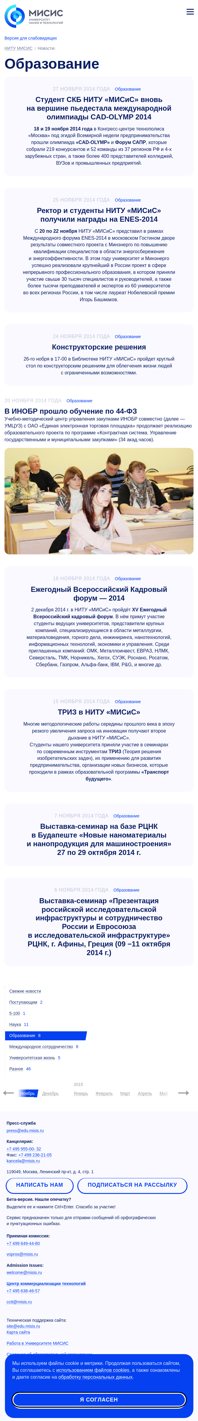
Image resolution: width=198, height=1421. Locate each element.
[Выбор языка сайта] (162, 10)
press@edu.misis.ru (25, 1130)
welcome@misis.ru (24, 1272)
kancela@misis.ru (23, 1161)
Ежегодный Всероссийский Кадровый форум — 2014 (99, 593)
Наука (15, 1024)
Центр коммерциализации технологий (46, 1283)
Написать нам (39, 1185)
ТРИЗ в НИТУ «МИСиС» (99, 712)
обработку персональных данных (95, 1377)
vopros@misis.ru (22, 1254)
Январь (81, 1093)
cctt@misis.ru (19, 1302)
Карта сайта (18, 1332)
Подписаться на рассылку (132, 1185)
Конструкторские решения (99, 347)
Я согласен (99, 1400)
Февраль (104, 1093)
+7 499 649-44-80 (23, 1243)
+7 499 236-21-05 (35, 1155)
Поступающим (23, 1002)
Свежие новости (25, 991)
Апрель (145, 1093)
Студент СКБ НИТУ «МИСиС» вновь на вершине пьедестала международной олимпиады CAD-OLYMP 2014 (99, 108)
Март (125, 1093)
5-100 (14, 1013)
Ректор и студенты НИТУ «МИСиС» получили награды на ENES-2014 (99, 214)
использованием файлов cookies (92, 1370)
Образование (128, 89)
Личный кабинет (175, 10)
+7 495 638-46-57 (23, 1290)
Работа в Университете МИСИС (37, 1343)
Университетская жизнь (32, 1057)
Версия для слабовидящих (30, 38)
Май (164, 1093)
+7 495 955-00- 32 (24, 1149)
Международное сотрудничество (41, 1046)
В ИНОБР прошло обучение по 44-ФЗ (70, 411)
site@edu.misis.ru (23, 1326)
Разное (16, 1068)
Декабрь (50, 1093)
